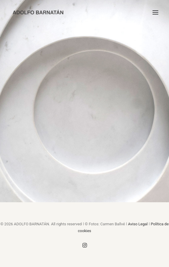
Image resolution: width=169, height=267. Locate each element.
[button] (155, 12)
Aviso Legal (137, 224)
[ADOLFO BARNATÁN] (38, 12)
